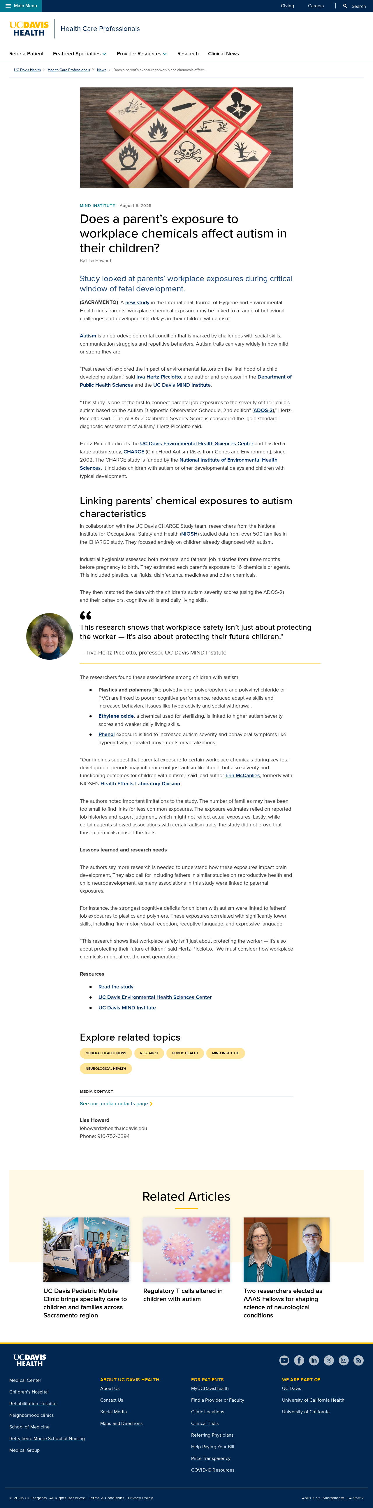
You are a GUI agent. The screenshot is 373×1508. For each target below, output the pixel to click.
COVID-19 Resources (212, 1470)
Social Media (113, 1411)
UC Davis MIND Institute (182, 385)
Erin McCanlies (243, 775)
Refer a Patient (26, 53)
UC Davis (291, 1388)
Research (188, 53)
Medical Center (25, 1380)
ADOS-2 (263, 410)
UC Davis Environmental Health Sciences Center (196, 443)
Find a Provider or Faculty (217, 1400)
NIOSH (189, 534)
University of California (306, 1411)
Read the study (115, 986)
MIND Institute (97, 205)
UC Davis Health (27, 70)
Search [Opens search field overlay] (354, 6)
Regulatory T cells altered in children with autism (183, 1294)
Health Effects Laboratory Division (140, 783)
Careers (316, 5)
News (101, 70)
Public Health (185, 1053)
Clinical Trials (205, 1423)
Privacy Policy (140, 1498)
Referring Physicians (212, 1435)
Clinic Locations (207, 1411)
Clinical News (223, 53)
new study (137, 302)
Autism (88, 335)
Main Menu (21, 6)
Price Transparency (211, 1458)
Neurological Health (106, 1068)
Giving (287, 5)
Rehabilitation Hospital (33, 1403)
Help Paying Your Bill (212, 1446)
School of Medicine (29, 1426)
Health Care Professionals (69, 70)
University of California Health (313, 1400)
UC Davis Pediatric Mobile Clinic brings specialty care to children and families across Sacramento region (85, 1303)
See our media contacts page (114, 1103)
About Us (109, 1388)
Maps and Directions (121, 1423)
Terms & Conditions (107, 1498)
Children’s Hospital (29, 1392)
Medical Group (24, 1450)
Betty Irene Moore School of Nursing (47, 1438)
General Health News (106, 1053)
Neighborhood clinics (31, 1415)
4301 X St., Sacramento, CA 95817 (333, 1498)
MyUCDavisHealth (210, 1388)
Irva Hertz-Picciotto (158, 377)
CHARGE (134, 451)
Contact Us (111, 1400)
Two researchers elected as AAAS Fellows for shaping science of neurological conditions (283, 1303)
